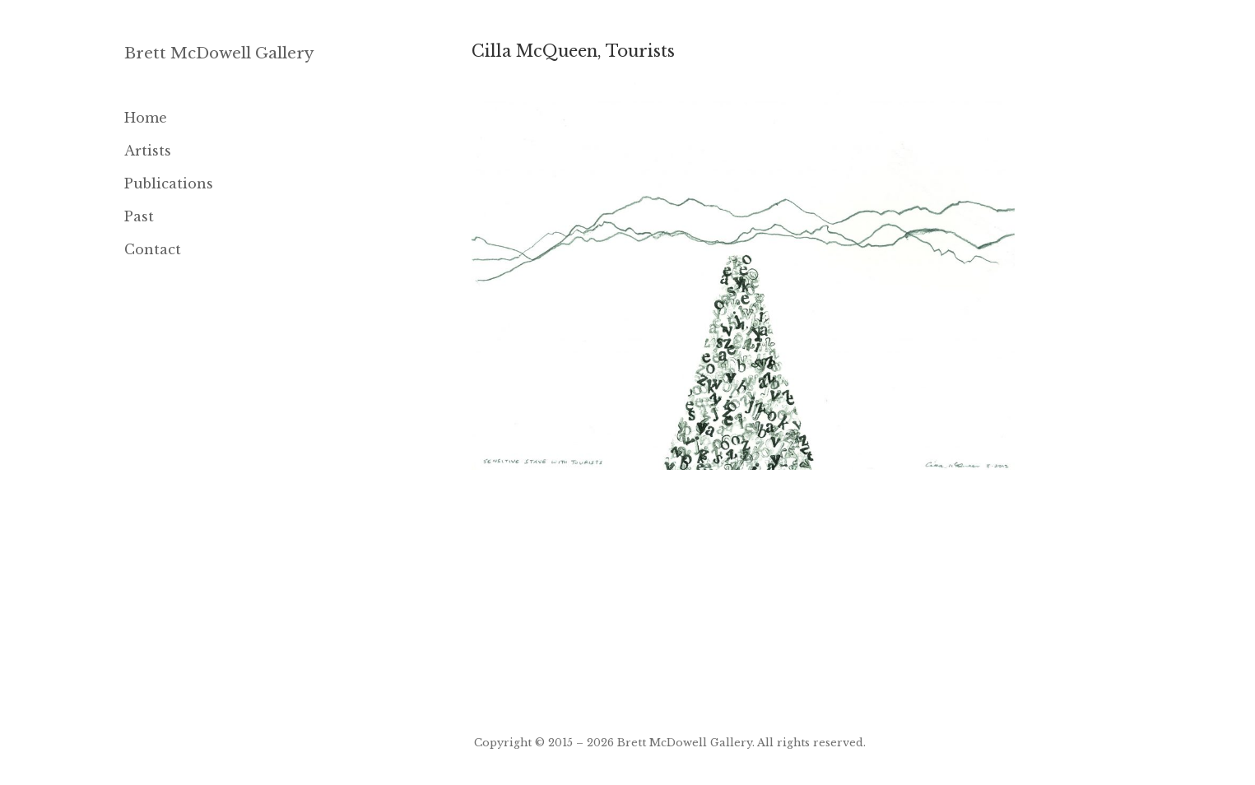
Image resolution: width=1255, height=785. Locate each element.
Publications (168, 183)
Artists (147, 150)
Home (145, 117)
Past (139, 216)
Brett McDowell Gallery (219, 53)
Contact (152, 249)
